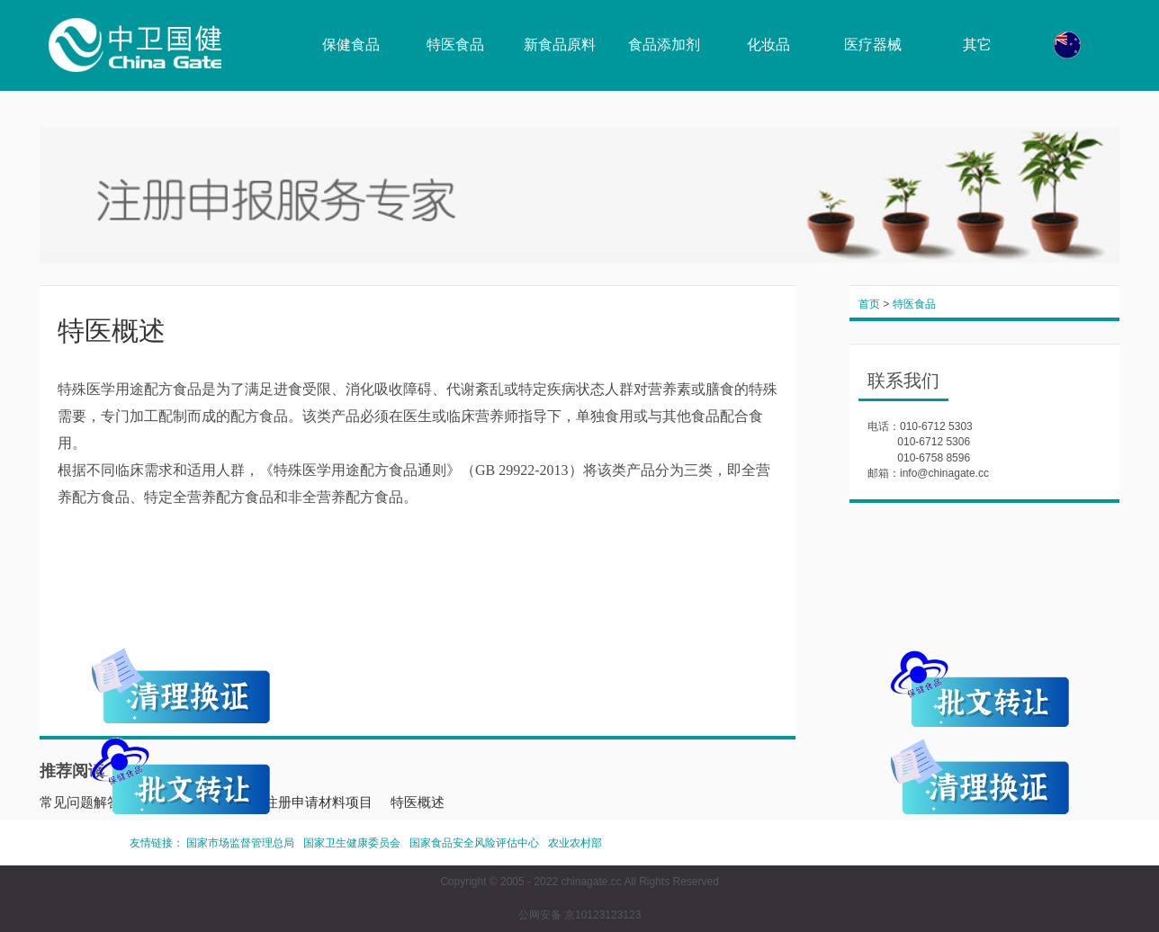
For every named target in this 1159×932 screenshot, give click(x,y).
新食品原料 (560, 44)
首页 (869, 304)
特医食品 (455, 44)
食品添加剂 (664, 44)
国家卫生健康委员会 (351, 843)
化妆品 (768, 44)
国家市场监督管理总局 (240, 843)
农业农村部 (575, 843)
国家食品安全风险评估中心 (474, 843)
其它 (977, 44)
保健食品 (351, 44)
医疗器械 (873, 44)
